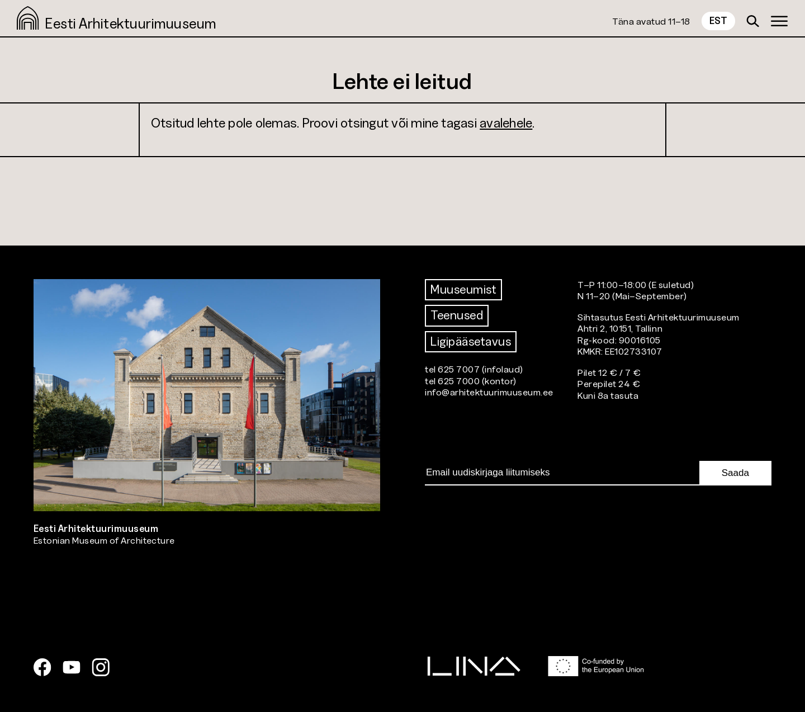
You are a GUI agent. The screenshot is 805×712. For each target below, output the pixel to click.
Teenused (456, 315)
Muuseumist (463, 289)
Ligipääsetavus (470, 341)
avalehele (506, 123)
